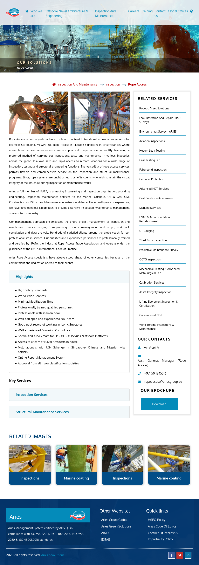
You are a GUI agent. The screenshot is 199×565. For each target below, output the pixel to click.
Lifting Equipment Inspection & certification (158, 303)
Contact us (160, 13)
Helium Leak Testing (152, 150)
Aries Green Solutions (116, 526)
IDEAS (105, 539)
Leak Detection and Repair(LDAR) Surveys (160, 120)
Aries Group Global (114, 520)
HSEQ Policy (156, 520)
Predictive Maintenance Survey (158, 249)
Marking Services (150, 207)
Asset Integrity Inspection (155, 292)
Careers (133, 11)
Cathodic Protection (151, 179)
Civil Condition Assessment (156, 198)
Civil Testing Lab (149, 160)
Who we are (36, 13)
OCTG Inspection (150, 259)
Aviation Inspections (152, 141)
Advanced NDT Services (154, 188)
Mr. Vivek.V (151, 348)
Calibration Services (151, 282)
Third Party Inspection (153, 240)
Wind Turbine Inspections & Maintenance (156, 326)
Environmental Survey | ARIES (157, 131)
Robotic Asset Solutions (154, 108)
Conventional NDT (150, 315)
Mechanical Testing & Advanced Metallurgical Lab (159, 271)
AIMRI (105, 533)
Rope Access (137, 84)
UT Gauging (146, 230)
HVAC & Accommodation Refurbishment (154, 219)
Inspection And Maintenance (105, 13)
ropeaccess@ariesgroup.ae (163, 381)
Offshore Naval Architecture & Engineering (67, 13)
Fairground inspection (153, 169)
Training (147, 11)
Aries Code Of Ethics (162, 526)
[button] (180, 12)
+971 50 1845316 (155, 373)
